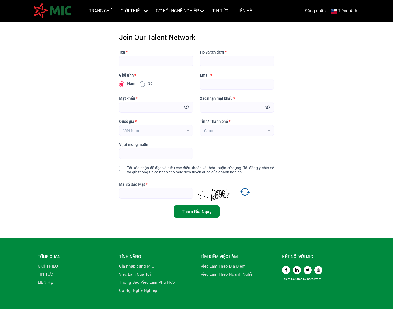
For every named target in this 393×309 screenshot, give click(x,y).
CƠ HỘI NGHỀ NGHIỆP (180, 10)
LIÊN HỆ (244, 10)
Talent (286, 279)
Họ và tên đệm (213, 52)
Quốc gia (128, 121)
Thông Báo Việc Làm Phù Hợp (147, 282)
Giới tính (127, 75)
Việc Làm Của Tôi (135, 274)
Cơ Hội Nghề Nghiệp (138, 290)
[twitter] (308, 270)
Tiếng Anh (347, 10)
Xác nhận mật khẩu (217, 98)
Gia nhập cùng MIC (136, 266)
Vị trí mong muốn (133, 145)
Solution (297, 279)
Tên (123, 52)
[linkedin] (297, 270)
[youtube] (318, 270)
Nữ (146, 83)
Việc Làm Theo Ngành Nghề (226, 274)
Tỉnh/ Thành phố (215, 121)
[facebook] (286, 270)
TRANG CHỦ (101, 10)
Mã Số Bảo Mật (133, 184)
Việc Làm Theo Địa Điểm (223, 266)
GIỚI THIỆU (134, 10)
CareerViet (314, 279)
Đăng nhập (315, 10)
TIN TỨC (220, 10)
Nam (127, 83)
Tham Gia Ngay (196, 211)
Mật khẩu (128, 98)
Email (206, 75)
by (305, 279)
